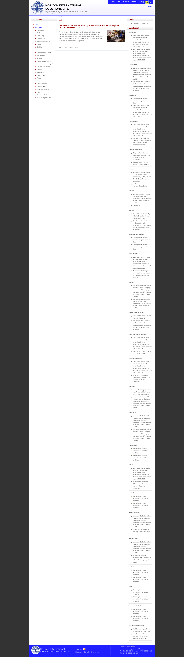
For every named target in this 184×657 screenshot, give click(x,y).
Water (39, 92)
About (119, 2)
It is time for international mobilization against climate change (141, 101)
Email (136, 653)
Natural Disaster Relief (44, 61)
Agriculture (40, 30)
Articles (133, 2)
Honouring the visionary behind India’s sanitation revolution (140, 451)
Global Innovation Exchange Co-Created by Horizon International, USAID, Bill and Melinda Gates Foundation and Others (142, 86)
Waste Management (43, 89)
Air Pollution (40, 33)
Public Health (41, 75)
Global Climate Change (44, 52)
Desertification (41, 38)
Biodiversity (40, 36)
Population (40, 72)
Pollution (39, 69)
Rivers (39, 78)
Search (140, 2)
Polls (36, 24)
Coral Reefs (136, 205)
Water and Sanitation (43, 95)
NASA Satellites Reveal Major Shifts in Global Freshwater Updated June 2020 (142, 216)
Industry (39, 58)
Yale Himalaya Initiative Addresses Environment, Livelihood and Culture (140, 636)
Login (150, 6)
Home (113, 2)
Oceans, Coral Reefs (43, 67)
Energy (39, 44)
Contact (126, 2)
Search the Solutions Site (140, 23)
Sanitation (40, 81)
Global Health (41, 55)
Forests (39, 50)
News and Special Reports (45, 64)
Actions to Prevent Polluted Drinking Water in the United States (141, 532)
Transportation (41, 86)
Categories (38, 27)
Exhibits (39, 47)
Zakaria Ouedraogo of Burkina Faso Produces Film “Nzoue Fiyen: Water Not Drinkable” (142, 392)
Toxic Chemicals (42, 83)
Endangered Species (43, 41)
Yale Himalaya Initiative (44, 98)
